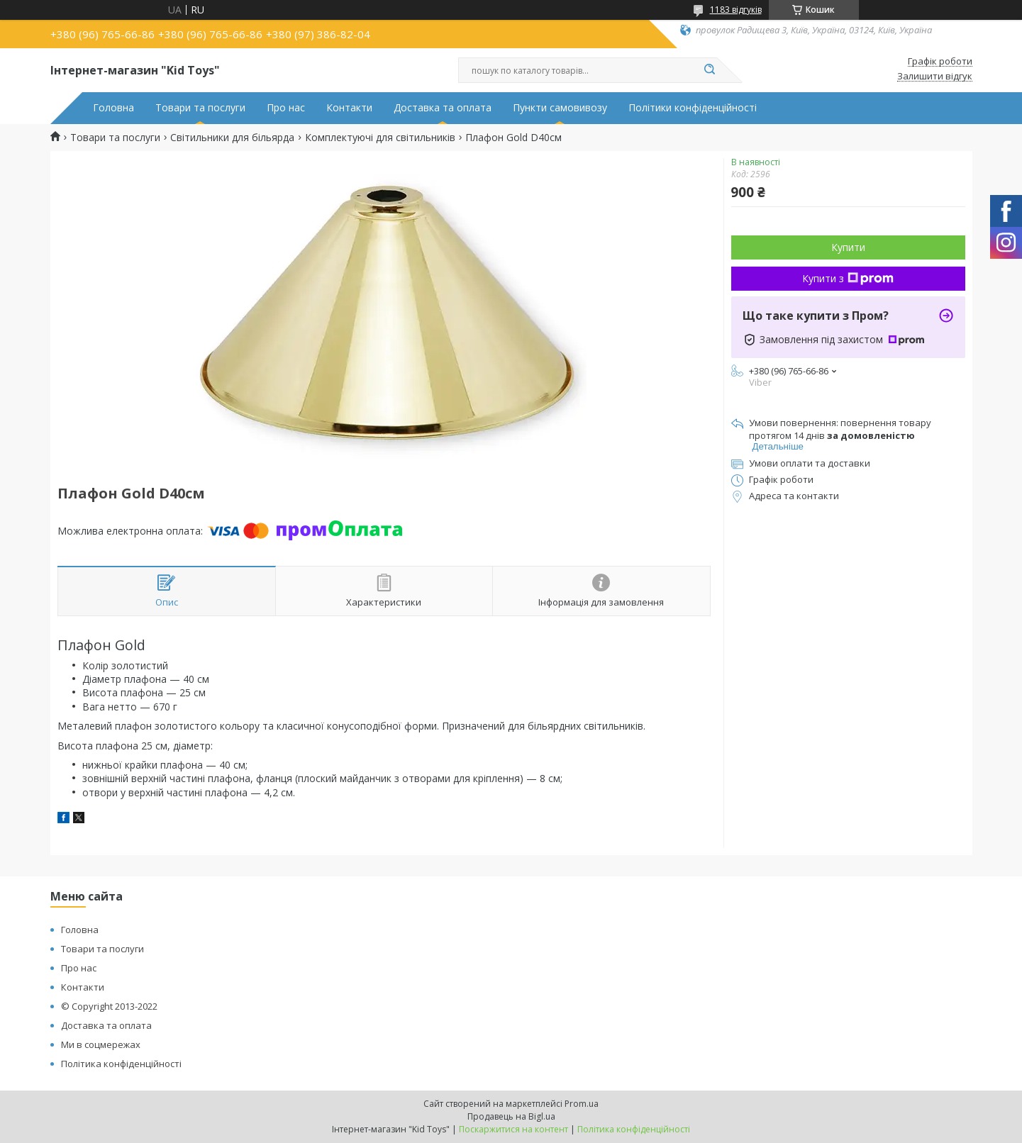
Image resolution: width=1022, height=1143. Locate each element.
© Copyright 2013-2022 (109, 1006)
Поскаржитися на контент (513, 1129)
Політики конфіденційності (692, 108)
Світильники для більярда (232, 137)
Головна (113, 108)
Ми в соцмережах (100, 1044)
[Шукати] (710, 70)
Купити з (848, 278)
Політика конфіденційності (121, 1063)
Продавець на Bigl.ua (511, 1116)
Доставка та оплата (442, 108)
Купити (848, 247)
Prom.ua (582, 1104)
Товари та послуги (200, 108)
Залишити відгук (934, 77)
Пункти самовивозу (560, 108)
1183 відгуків (736, 10)
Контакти (349, 108)
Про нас (286, 108)
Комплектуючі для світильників (380, 137)
